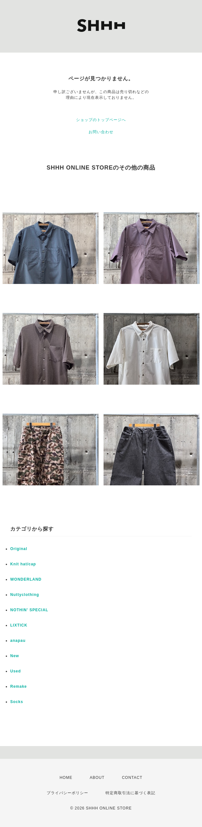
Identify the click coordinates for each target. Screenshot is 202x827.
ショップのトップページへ (101, 120)
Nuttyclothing (24, 594)
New (14, 656)
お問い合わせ (101, 132)
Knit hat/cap (23, 564)
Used (15, 671)
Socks (16, 702)
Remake (18, 686)
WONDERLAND (26, 579)
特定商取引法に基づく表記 (130, 793)
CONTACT (132, 777)
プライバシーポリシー (67, 793)
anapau (18, 640)
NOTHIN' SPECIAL (29, 610)
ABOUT (97, 777)
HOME (65, 777)
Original (18, 549)
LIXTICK (18, 625)
